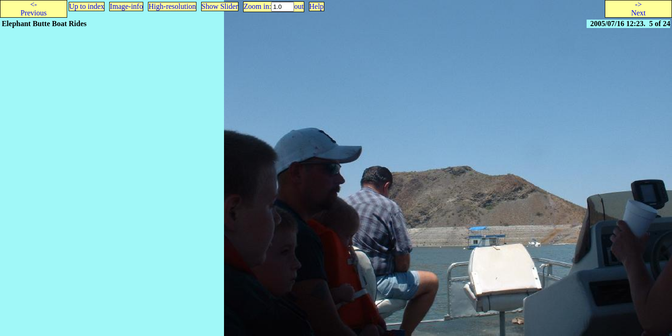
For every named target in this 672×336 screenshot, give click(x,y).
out (298, 6)
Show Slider (220, 6)
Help (316, 6)
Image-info (126, 6)
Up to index (87, 6)
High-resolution (172, 6)
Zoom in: (257, 6)
